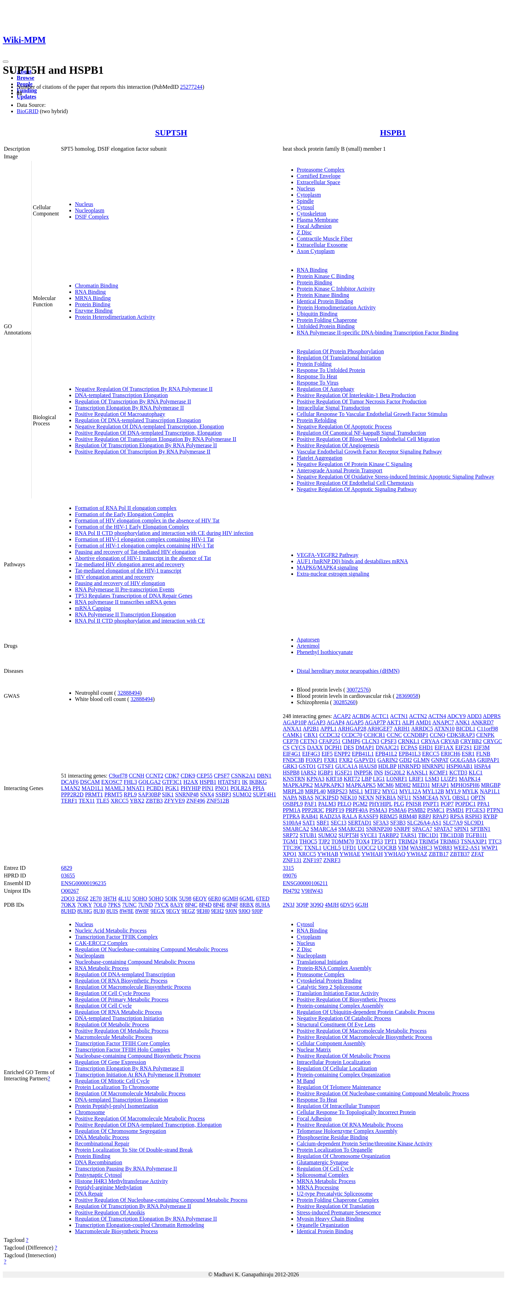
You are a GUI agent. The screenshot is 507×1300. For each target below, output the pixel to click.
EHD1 (426, 747)
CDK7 (172, 776)
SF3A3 (381, 823)
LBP (366, 779)
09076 (290, 876)
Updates (26, 97)
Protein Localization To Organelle (334, 1150)
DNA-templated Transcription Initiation (119, 1018)
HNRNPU (433, 766)
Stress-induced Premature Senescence (339, 1212)
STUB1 (308, 835)
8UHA (262, 905)
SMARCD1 (351, 829)
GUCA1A (346, 766)
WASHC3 (421, 848)
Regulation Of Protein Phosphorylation (340, 351)
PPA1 (483, 804)
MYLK (470, 791)
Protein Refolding (317, 420)
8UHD (68, 911)
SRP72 (290, 835)
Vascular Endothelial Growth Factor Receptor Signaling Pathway (369, 452)
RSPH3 (473, 816)
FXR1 (331, 760)
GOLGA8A (463, 760)
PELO (344, 804)
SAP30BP (149, 794)
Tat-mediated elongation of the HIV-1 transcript (128, 571)
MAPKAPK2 (298, 785)
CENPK (485, 735)
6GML (246, 898)
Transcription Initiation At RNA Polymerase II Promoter (138, 1075)
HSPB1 (393, 132)
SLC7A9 (453, 823)
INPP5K (363, 772)
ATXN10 (444, 729)
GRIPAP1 (488, 760)
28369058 (407, 696)
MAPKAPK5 (361, 785)
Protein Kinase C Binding (325, 276)
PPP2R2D (72, 794)
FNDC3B (293, 760)
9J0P (257, 911)
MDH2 (402, 785)
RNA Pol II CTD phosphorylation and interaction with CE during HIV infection (164, 533)
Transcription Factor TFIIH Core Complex (122, 1043)
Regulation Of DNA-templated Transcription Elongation (138, 420)
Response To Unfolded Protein (331, 370)
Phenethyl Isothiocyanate (325, 652)
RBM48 (408, 816)
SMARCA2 (296, 829)
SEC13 (338, 823)
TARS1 (408, 835)
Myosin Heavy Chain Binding (330, 1219)
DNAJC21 (387, 747)
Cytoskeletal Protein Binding (329, 981)
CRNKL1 (409, 741)
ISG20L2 (394, 772)
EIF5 (327, 754)
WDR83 (442, 848)
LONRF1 (396, 779)
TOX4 (362, 841)
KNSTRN (294, 779)
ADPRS (492, 716)
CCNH (136, 776)
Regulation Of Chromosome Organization (344, 1156)
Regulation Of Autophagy (325, 389)
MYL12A (410, 791)
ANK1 (462, 722)
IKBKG (258, 782)
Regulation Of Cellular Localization (337, 1068)
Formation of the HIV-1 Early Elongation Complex (132, 527)
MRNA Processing (318, 1187)
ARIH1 (401, 729)
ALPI (408, 722)
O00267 (70, 891)
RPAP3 (440, 816)
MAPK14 (470, 779)
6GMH (230, 898)
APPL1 (328, 729)
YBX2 (137, 801)
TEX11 (87, 801)
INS (378, 772)
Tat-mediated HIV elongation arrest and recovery (129, 564)
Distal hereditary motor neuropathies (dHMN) (348, 671)
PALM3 (327, 804)
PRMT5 (114, 794)
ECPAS (409, 747)
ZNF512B (218, 801)
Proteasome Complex (321, 170)
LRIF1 (416, 779)
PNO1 (222, 788)
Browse (25, 78)
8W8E (127, 911)
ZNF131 (292, 860)
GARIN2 (387, 760)
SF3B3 (398, 823)
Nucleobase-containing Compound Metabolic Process (135, 962)
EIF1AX (444, 747)
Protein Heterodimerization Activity (115, 317)
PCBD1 (155, 788)
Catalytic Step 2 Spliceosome (329, 987)
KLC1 (476, 772)
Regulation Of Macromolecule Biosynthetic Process (133, 987)
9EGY (173, 911)
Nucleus (84, 204)
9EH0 (203, 911)
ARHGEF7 (379, 729)
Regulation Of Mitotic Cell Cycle (112, 1081)
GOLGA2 (149, 782)
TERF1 (69, 801)
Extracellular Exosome (322, 245)
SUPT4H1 (264, 794)
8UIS (112, 911)
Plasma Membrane (318, 220)
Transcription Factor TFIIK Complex (116, 937)
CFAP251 (330, 741)
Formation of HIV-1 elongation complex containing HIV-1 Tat (144, 539)
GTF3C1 (172, 782)
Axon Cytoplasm (316, 251)
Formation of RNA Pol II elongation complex (126, 508)
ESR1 (468, 754)
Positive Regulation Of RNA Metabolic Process (350, 1125)
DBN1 (264, 776)
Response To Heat (317, 376)
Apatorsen (308, 640)
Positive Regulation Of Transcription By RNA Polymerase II (142, 452)
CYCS (298, 747)
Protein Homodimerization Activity (336, 307)
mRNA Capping (93, 608)
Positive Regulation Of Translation (336, 1206)
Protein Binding (92, 304)
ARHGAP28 (352, 729)
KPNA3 (316, 779)
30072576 (358, 690)
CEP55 (204, 776)
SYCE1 (368, 835)
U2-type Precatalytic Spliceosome (335, 1194)
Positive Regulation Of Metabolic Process (121, 1031)
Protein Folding (314, 364)
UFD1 (349, 848)
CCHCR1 (374, 735)
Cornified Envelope (319, 176)
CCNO (437, 735)
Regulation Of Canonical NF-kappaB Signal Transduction (361, 433)
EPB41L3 (410, 754)
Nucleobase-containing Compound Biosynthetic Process (137, 1056)
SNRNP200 (379, 829)
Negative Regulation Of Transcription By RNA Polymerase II (144, 389)
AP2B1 (311, 729)
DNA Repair (89, 1194)
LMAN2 (70, 788)
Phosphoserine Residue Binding (332, 1137)
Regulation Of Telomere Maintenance (339, 1087)
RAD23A (330, 816)
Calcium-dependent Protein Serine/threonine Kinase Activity (364, 1144)
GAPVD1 (365, 760)
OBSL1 (460, 798)
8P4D (205, 905)
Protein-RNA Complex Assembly (334, 968)
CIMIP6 (351, 741)
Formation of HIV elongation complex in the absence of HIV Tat (147, 520)
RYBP (490, 816)
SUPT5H (171, 132)
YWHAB (327, 854)
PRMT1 (94, 794)
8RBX (247, 905)
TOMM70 (342, 841)
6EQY (200, 898)
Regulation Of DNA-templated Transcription (125, 974)
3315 (288, 868)
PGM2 (360, 804)
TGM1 (290, 841)
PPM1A (292, 810)
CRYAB (450, 741)
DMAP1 (364, 747)
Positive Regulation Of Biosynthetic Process (346, 999)
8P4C (191, 905)
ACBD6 (361, 716)
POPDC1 (465, 804)
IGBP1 (325, 772)
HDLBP (387, 766)
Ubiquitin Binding (317, 314)
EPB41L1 (363, 754)
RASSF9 (368, 816)
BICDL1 (466, 729)
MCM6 (385, 785)
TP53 (377, 841)
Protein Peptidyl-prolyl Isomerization (116, 1106)
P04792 (291, 891)
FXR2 (346, 760)
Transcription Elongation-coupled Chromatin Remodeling (139, 1225)
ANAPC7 (443, 722)
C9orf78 (118, 776)
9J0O (245, 911)
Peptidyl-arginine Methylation (108, 1187)
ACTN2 (418, 716)
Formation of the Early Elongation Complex (124, 514)
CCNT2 (154, 776)
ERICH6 (450, 754)
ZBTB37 (460, 854)
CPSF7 (222, 776)
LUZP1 (449, 779)
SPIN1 (461, 829)
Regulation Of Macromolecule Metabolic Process (130, 1093)
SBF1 (322, 823)
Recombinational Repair (102, 1144)
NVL (445, 798)
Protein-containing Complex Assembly (340, 1006)
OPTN (478, 798)
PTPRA (291, 816)
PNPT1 (431, 804)
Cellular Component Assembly (331, 1043)
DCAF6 (70, 782)
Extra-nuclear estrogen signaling (333, 574)
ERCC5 (430, 754)
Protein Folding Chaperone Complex (338, 1200)
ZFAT (477, 854)
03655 (68, 876)
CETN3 (308, 741)
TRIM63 (449, 841)
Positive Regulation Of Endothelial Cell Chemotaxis (355, 483)
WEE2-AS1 (466, 848)
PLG (399, 804)
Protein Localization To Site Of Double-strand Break (134, 1150)
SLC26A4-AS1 (424, 823)
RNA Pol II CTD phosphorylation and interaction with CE (140, 621)
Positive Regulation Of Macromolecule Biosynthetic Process (364, 1037)
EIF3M (482, 747)
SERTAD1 (359, 823)
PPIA (258, 788)
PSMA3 (378, 810)
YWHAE (349, 854)
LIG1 (379, 779)
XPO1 (290, 854)
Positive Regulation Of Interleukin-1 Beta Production (356, 395)
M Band (306, 1081)
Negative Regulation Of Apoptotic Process (344, 427)
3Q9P (302, 905)
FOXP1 (314, 760)
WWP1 (489, 848)
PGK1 (172, 788)
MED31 (421, 785)
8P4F (232, 905)
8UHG (84, 911)
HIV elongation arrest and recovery (114, 577)
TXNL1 (313, 848)
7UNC (129, 905)
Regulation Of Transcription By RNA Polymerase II (133, 401)
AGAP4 (336, 722)
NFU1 (404, 798)
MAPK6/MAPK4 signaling (327, 567)
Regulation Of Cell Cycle (103, 1006)
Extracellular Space (318, 182)
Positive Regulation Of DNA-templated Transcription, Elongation (148, 433)
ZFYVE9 (174, 801)
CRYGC (492, 741)
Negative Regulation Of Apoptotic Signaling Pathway (357, 489)
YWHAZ (417, 854)
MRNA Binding (93, 298)
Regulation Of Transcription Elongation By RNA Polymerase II (146, 445)
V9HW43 (312, 891)
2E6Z (82, 898)
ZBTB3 (154, 801)
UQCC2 (367, 848)
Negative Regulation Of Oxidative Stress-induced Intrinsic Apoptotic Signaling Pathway (395, 477)
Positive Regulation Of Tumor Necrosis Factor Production (362, 401)
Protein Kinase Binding (323, 295)
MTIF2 (372, 791)
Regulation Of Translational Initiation (339, 358)
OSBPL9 (293, 804)
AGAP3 (317, 722)
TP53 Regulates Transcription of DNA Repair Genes (133, 596)
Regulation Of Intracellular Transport (338, 1106)
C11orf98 (487, 729)
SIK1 (168, 794)
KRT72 (352, 779)
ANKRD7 (482, 722)
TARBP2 (388, 835)
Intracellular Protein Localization (334, 1062)
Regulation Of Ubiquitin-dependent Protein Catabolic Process (366, 1012)
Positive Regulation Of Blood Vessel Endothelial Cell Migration (368, 439)
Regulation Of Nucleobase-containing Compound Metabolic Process (151, 949)
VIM (403, 848)
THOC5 (308, 841)
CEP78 (291, 741)
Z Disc (304, 232)
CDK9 (188, 776)
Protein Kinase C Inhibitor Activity (336, 289)
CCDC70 (351, 735)
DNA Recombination (98, 1162)
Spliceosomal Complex (323, 1175)
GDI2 (405, 760)
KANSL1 (417, 772)
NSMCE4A (425, 798)
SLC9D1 (474, 823)
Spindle (305, 201)
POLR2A (240, 788)
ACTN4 (437, 716)
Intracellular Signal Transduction (333, 408)
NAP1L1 (490, 791)
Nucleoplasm (89, 210)
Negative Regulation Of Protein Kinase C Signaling (355, 464)
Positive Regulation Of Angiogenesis (338, 445)
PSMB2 (417, 810)
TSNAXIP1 (474, 841)
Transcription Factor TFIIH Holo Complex (122, 1050)
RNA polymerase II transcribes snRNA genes (125, 602)
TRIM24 (408, 841)
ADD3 (474, 716)
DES (349, 747)
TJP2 (324, 841)
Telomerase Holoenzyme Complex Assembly (347, 1131)
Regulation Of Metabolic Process (112, 1024)
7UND (145, 905)
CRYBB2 (471, 741)
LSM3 (432, 779)
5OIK (171, 898)
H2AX (190, 782)
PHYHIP (190, 788)
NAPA (290, 798)
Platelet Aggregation (320, 458)
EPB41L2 (386, 754)
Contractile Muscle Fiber (325, 239)
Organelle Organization (323, 1225)
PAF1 (310, 804)
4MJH (332, 905)
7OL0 (99, 905)
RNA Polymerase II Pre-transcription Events (124, 589)
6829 (66, 868)
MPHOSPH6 (465, 785)
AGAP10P (295, 722)
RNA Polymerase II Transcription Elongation (125, 614)
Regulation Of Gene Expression (110, 1062)
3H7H (109, 898)
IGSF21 (343, 772)
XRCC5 (119, 801)
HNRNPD (409, 766)
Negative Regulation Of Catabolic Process (344, 1018)
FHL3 (130, 782)
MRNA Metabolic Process (326, 1181)
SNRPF (402, 829)
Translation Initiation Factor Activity (338, 993)
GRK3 (290, 766)
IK (245, 782)
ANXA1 (292, 729)
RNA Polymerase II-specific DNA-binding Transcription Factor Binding (378, 333)
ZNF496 (195, 801)
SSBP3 (223, 794)
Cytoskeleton (311, 213)
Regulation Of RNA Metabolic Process (118, 1012)
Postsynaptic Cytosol (98, 1175)
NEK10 (348, 798)
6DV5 (347, 905)
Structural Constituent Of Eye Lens (336, 1024)
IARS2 (308, 772)
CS (286, 747)
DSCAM (90, 782)
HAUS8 (368, 766)
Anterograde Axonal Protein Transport (340, 470)
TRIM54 (429, 841)
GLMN (421, 760)
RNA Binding (90, 292)
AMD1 (423, 722)
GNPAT (439, 760)
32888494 (128, 693)
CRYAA (430, 741)
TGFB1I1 (476, 835)
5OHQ (156, 898)
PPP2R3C (313, 810)
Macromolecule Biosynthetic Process (116, 1231)
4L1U (124, 898)
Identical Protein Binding (325, 301)
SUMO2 (242, 794)
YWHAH (372, 854)
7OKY (84, 905)
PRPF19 (334, 810)
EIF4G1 (292, 754)
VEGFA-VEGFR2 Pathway (328, 555)
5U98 (185, 898)
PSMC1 (436, 810)
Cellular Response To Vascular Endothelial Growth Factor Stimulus (372, 414)
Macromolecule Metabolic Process (113, 1037)
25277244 (191, 87)
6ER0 (214, 898)
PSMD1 (455, 810)
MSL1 (356, 791)
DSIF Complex (92, 217)
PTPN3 (495, 810)
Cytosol (305, 207)
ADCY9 (456, 716)
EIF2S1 (463, 747)
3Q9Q (316, 905)
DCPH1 (333, 747)
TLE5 (102, 801)
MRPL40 (315, 791)
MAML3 (115, 788)
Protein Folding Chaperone (327, 320)
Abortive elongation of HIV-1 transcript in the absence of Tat (143, 558)
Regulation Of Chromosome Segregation (120, 1131)
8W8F (142, 911)
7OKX (68, 905)
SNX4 (207, 794)
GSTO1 (307, 766)
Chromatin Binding (96, 286)
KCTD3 (458, 772)
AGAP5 (355, 722)
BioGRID (27, 111)
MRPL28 (293, 791)
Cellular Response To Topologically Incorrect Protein (356, 1112)
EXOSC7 (111, 782)
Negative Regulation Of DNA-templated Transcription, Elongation (149, 427)
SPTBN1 (480, 829)
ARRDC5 (422, 729)
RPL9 (130, 794)
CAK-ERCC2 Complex (101, 943)
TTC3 (494, 841)
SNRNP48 (187, 794)
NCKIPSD (326, 798)
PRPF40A (357, 810)
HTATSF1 (229, 782)
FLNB (483, 754)
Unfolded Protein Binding (326, 326)
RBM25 (388, 816)
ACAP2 (342, 716)
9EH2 (217, 911)
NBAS (306, 798)
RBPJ (424, 816)
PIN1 (208, 788)
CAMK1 (292, 735)
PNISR (413, 804)
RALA (349, 816)
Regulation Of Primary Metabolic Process (121, 999)
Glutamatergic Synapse (323, 1162)
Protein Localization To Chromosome (117, 1087)
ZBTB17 (438, 854)
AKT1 (394, 722)
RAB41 (309, 816)
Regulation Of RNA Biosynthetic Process (121, 981)
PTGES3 (475, 810)
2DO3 (68, 898)
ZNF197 (312, 860)
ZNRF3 (331, 860)
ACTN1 (399, 716)
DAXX (315, 747)
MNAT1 (135, 788)
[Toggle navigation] (5, 62)
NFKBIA (385, 798)
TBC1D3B (452, 835)
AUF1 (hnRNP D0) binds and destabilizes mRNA (352, 561)
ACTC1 (380, 716)
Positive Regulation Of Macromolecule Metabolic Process (140, 1118)
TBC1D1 (428, 835)
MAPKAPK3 (329, 785)
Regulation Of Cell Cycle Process (112, 993)
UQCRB (387, 848)
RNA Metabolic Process (102, 968)
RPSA (457, 816)
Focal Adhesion (314, 226)
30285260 (344, 702)
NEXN (366, 798)
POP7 (447, 804)
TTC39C (293, 848)
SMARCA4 (323, 829)
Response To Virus (318, 383)
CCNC (394, 735)
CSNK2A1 (243, 776)
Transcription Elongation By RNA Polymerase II (129, 408)
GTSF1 (325, 766)
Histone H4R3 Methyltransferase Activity (121, 1181)
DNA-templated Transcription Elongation (121, 395)
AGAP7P (375, 722)
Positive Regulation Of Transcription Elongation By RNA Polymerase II (155, 439)
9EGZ (188, 911)
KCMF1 (438, 772)
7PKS (114, 905)
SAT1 (308, 823)
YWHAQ (394, 854)
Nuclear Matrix (314, 1050)
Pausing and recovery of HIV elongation (120, 583)
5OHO (139, 898)
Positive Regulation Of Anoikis (110, 1212)
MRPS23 (337, 791)
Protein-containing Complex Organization (344, 1075)
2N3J (289, 905)
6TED (262, 898)
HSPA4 (482, 766)
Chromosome (90, 1112)
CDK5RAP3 (461, 735)
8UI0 (99, 911)
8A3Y (177, 905)
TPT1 (390, 841)
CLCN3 (370, 741)
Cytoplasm (309, 195)
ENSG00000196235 (83, 883)
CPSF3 (389, 741)
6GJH (361, 905)
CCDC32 (329, 735)
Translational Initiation (322, 962)
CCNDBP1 (415, 735)
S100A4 (292, 823)
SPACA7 (422, 829)
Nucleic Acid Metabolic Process (111, 930)
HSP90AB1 (459, 766)
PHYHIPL (380, 804)
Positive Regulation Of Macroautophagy (120, 414)
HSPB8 (291, 772)
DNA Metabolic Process (102, 1137)
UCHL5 (332, 848)
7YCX (161, 905)
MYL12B (433, 791)
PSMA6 (398, 810)
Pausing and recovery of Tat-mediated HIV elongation (135, 552)
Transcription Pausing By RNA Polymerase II (126, 1169)
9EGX (158, 911)
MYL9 (453, 791)
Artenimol (308, 646)
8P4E (219, 905)
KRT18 (334, 779)
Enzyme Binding (94, 311)
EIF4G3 (311, 754)
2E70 (96, 898)
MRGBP (490, 785)
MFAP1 (440, 785)
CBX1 (311, 735)
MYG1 (390, 791)
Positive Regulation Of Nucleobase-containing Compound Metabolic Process (161, 1200)
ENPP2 (342, 754)
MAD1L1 (92, 788)
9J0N (231, 911)
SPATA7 (443, 829)
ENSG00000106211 (305, 883)
